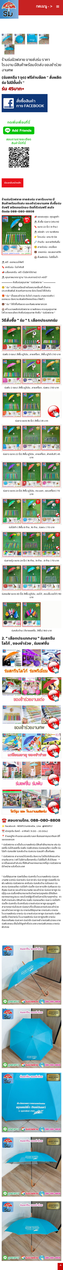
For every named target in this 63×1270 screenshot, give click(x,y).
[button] (57, 6)
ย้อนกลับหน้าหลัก (12, 183)
